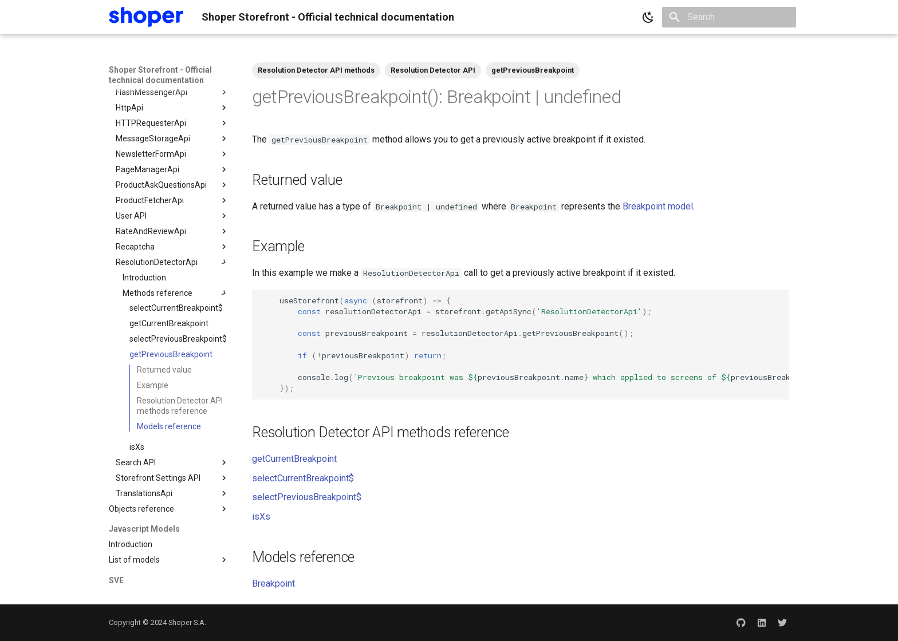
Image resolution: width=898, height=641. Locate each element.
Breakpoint (273, 583)
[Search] (729, 17)
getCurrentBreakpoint (294, 458)
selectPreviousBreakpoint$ (306, 497)
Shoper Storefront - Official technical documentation (160, 75)
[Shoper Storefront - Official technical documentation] (146, 16)
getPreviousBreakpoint (532, 70)
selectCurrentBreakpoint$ (303, 478)
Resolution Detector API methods (316, 70)
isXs (261, 516)
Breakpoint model (658, 206)
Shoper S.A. (187, 622)
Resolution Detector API (433, 70)
